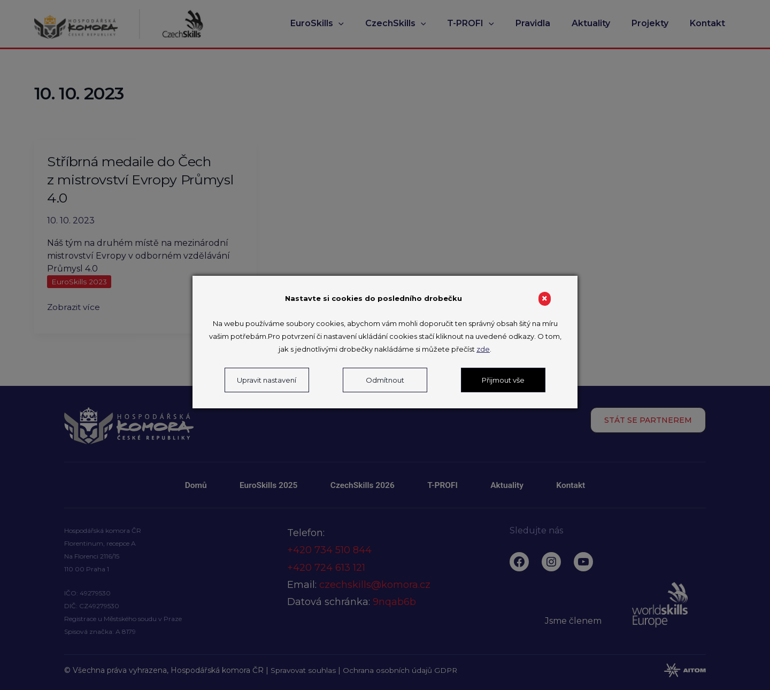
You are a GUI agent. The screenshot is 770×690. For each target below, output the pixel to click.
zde (483, 349)
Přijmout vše (503, 380)
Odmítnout (385, 380)
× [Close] (544, 298)
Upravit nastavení (266, 380)
